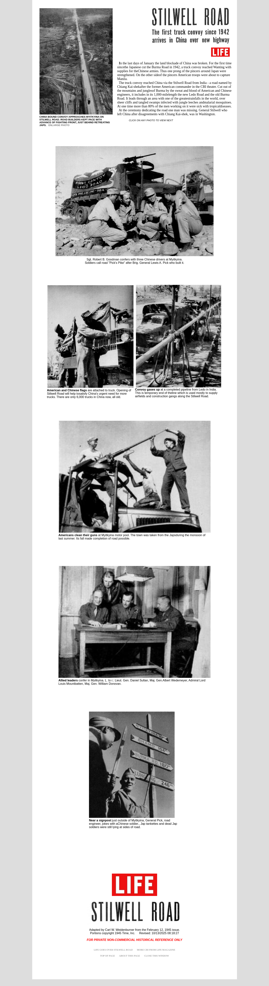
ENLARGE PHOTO (59, 125)
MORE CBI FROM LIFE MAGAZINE (156, 949)
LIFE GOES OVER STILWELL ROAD (113, 949)
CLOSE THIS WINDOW (156, 955)
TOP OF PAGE (107, 955)
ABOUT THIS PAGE (130, 955)
